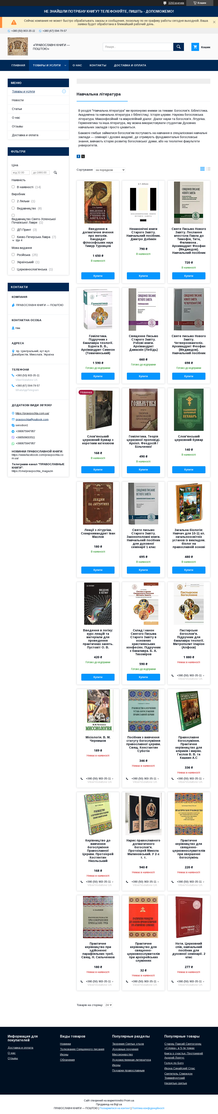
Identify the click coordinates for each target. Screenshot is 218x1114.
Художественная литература (131, 1059)
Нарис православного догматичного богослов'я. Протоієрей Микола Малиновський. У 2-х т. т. (143, 849)
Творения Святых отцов (128, 1043)
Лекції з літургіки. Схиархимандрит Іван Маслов (98, 533)
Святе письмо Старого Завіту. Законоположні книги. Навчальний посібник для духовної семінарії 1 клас (143, 538)
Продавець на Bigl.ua (109, 1104)
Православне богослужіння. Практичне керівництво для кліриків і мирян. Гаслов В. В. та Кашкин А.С (188, 747)
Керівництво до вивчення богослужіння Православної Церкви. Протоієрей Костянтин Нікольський (97, 851)
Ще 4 (19, 240)
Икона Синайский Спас (179, 1068)
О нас (77, 65)
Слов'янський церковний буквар (189, 438)
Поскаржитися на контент (115, 1108)
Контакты (98, 65)
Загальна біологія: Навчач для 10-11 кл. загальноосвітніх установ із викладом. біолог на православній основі (188, 538)
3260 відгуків (176, 2)
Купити (97, 275)
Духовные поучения (125, 1049)
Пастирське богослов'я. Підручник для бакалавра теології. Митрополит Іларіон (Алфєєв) (188, 639)
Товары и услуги (47, 65)
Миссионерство (122, 1054)
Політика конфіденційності (148, 1108)
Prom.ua (129, 1100)
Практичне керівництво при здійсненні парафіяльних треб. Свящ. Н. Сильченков (98, 950)
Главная (18, 65)
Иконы (64, 1054)
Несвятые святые (175, 1083)
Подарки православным (128, 1070)
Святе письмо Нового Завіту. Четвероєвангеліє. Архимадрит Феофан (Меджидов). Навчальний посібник (189, 344)
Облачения (67, 1059)
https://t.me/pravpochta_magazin (32, 471)
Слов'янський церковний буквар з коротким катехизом (98, 440)
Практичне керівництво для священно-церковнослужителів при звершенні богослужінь (188, 849)
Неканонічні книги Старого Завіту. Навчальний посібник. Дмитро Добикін (143, 234)
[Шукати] (178, 47)
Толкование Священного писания (82, 1049)
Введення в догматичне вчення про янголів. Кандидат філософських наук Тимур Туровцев (97, 237)
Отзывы (17, 126)
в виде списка (208, 170)
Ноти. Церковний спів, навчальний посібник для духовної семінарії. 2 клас (188, 950)
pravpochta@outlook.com (32, 419)
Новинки (65, 1043)
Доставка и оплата (130, 65)
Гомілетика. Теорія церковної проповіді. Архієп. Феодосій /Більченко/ (143, 441)
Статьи (17, 109)
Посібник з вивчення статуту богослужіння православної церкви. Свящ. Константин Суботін (143, 744)
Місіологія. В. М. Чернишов (98, 739)
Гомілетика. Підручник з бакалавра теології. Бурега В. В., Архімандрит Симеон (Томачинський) (98, 344)
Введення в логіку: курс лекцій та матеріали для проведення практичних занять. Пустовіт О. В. (98, 639)
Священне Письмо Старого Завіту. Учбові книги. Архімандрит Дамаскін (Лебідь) (143, 342)
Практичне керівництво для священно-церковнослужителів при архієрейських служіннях (143, 952)
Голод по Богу (174, 1063)
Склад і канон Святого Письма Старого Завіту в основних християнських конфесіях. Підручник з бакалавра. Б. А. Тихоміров (143, 642)
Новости (18, 100)
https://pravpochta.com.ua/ (32, 413)
